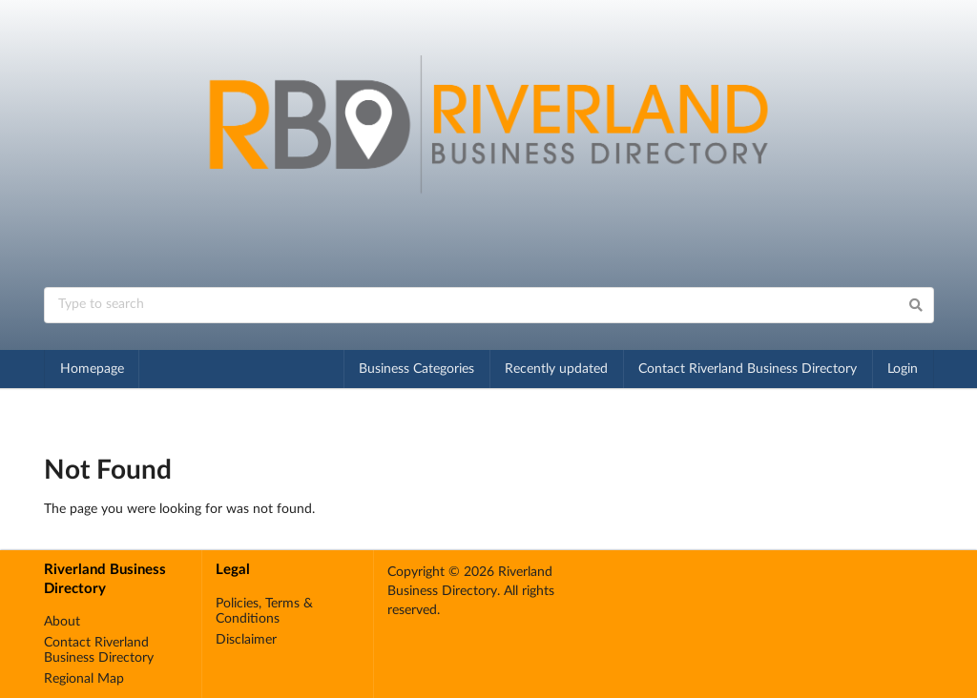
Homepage (92, 369)
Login (902, 369)
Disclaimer (246, 640)
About (62, 621)
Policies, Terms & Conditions (264, 611)
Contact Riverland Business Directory (747, 369)
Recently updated (556, 369)
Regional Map (84, 679)
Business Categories (416, 369)
